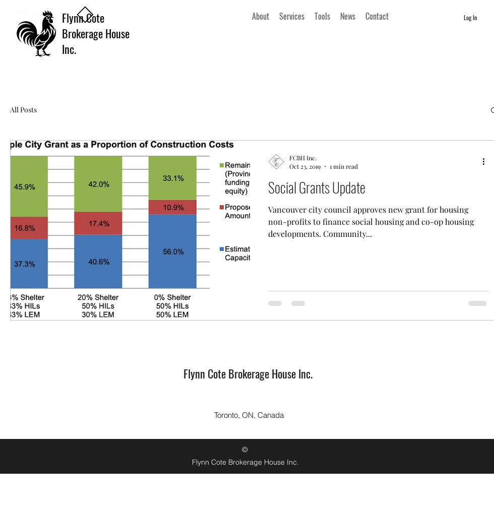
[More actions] (487, 162)
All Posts (23, 109)
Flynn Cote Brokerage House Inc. (96, 33)
